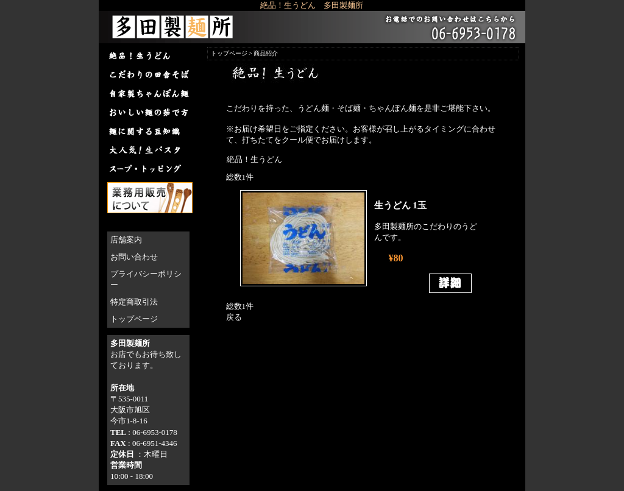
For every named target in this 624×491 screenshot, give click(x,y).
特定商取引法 (134, 301)
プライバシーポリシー (146, 279)
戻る (234, 317)
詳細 (450, 283)
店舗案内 (126, 239)
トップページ (134, 318)
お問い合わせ (134, 256)
